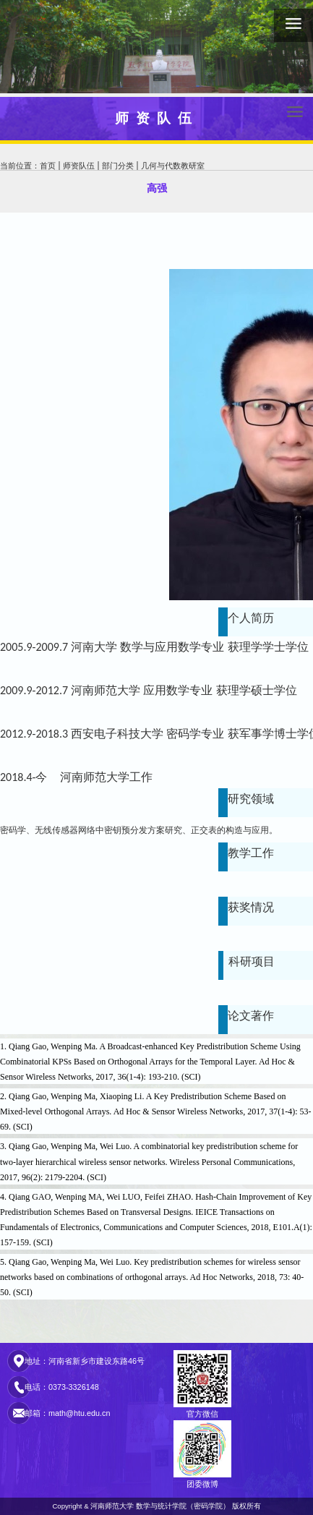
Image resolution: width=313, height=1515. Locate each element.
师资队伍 (79, 165)
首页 (48, 165)
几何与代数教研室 (173, 165)
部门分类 (118, 165)
